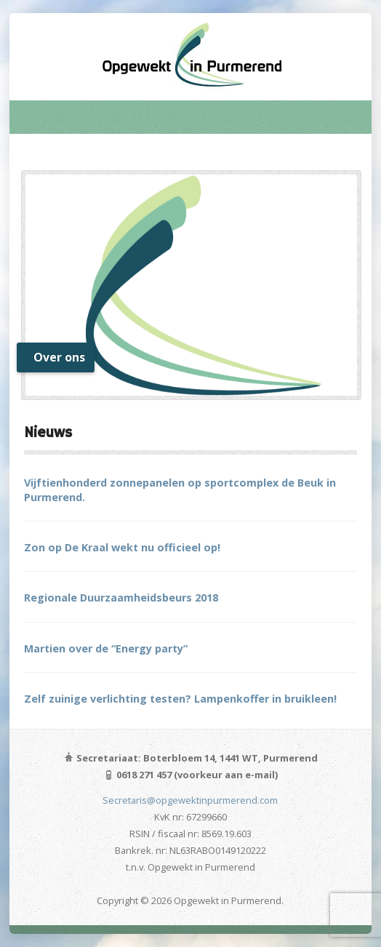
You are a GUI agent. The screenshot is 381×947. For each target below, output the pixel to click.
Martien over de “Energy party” (106, 648)
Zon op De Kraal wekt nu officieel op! (122, 547)
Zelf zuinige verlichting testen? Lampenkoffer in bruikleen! (180, 699)
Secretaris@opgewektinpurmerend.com (190, 800)
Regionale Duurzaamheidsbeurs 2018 (121, 597)
